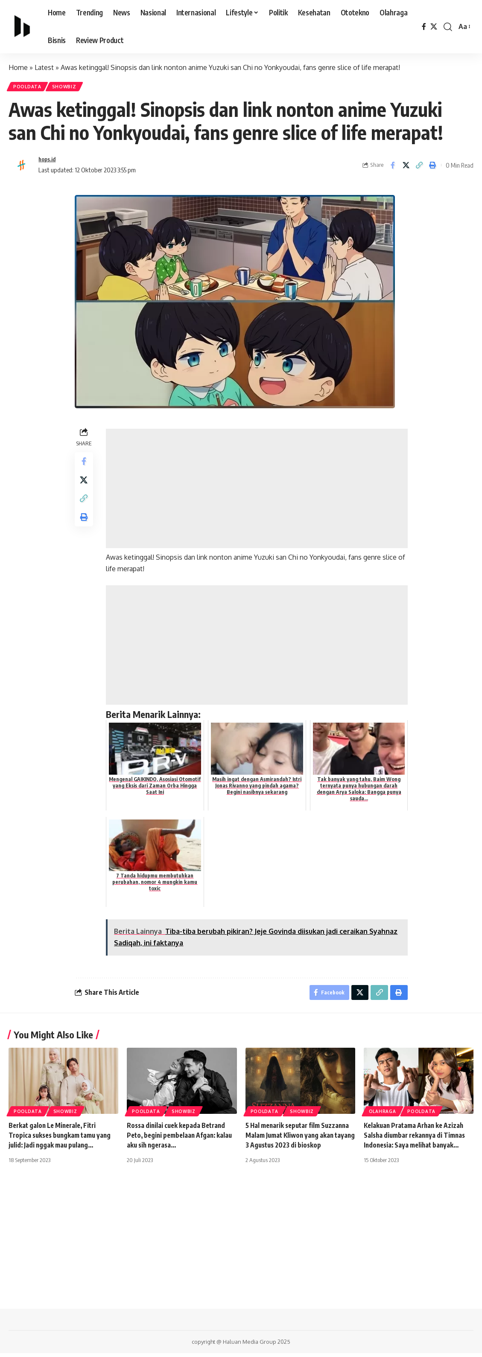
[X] (433, 26)
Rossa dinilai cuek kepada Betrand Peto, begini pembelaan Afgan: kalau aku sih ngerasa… (178, 1139)
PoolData (29, 87)
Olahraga (382, 1115)
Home (18, 67)
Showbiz (70, 87)
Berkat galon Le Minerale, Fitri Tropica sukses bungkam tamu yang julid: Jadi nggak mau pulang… (62, 1139)
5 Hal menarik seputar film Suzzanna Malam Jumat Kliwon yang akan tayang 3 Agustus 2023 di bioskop (300, 1139)
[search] (448, 27)
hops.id (48, 162)
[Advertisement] (258, 491)
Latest (44, 67)
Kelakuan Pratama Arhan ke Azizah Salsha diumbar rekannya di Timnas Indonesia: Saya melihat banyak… (417, 1139)
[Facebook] (424, 26)
